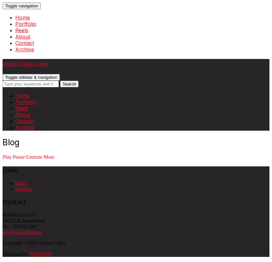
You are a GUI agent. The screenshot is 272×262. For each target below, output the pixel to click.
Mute (49, 157)
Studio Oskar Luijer (25, 64)
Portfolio (25, 24)
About (22, 36)
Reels (21, 30)
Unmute (34, 157)
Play (7, 157)
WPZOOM (40, 254)
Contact (24, 43)
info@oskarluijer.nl (22, 232)
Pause (18, 157)
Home (22, 17)
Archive (24, 49)
